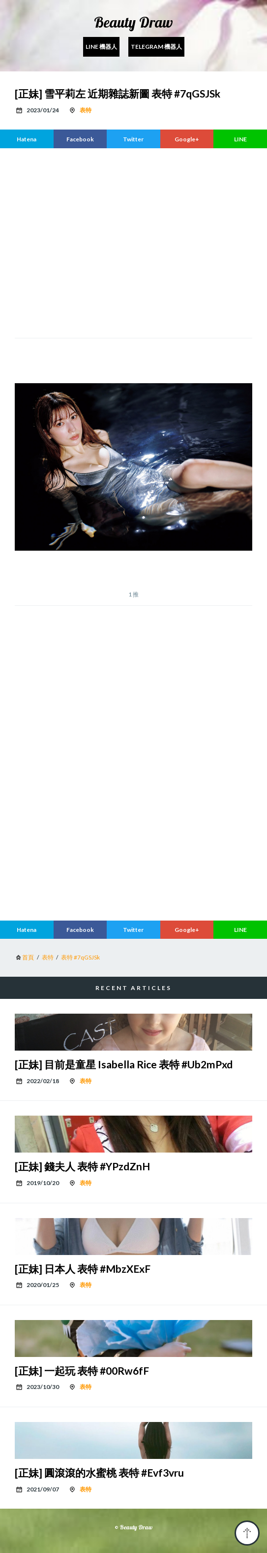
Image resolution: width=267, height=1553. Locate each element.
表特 (85, 110)
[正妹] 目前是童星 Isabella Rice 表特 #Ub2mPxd (124, 1064)
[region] (133, 242)
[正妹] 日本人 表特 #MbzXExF (82, 1268)
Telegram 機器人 (156, 46)
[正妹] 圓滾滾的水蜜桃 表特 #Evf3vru (99, 1472)
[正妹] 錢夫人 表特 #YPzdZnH (82, 1166)
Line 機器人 (101, 46)
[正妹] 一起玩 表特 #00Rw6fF (82, 1370)
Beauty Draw (133, 22)
